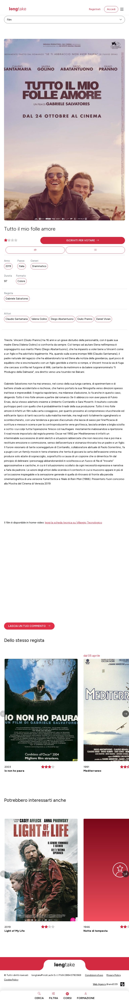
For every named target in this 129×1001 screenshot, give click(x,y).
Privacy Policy (113, 975)
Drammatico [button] (39, 266)
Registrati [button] (94, 9)
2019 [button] (8, 266)
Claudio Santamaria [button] (17, 318)
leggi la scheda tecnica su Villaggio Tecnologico (73, 522)
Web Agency (99, 984)
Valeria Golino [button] (39, 318)
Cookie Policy (11, 979)
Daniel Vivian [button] (103, 318)
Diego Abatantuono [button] (62, 318)
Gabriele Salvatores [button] (17, 298)
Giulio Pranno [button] (84, 318)
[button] (82, 240)
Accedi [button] (111, 9)
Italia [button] (21, 266)
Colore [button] (21, 281)
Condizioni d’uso (94, 975)
